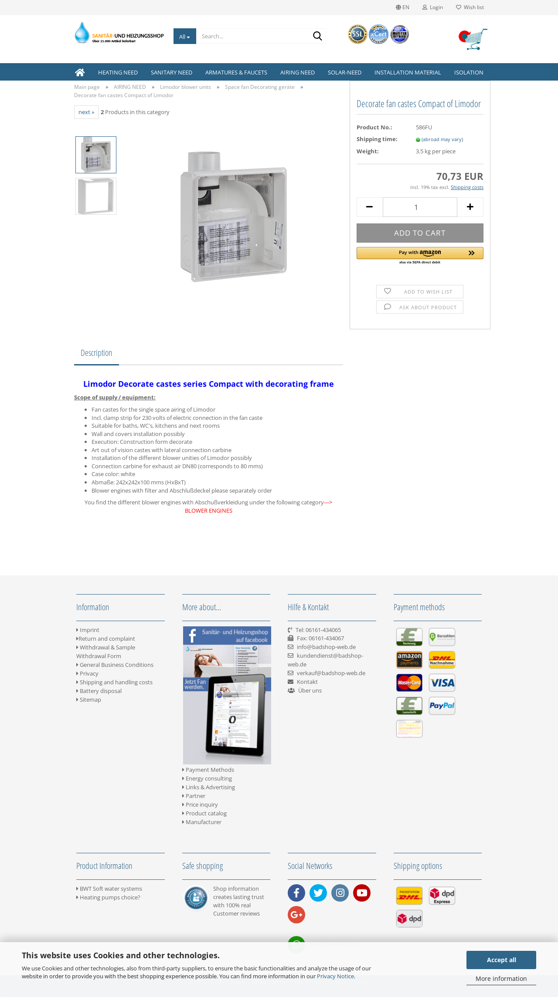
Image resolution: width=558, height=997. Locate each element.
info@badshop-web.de (326, 647)
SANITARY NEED (171, 72)
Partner (193, 796)
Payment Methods (208, 770)
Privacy (87, 673)
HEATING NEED (118, 72)
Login (432, 7)
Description (96, 352)
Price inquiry (200, 804)
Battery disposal (99, 691)
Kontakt (307, 682)
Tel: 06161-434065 (318, 630)
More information (501, 978)
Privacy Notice (335, 976)
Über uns (310, 690)
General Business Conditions (114, 665)
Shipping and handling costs (114, 682)
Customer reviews (236, 913)
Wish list (470, 7)
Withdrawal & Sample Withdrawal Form (105, 651)
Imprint (87, 630)
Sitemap (88, 699)
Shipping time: (377, 139)
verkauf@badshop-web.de (331, 673)
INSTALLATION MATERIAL (407, 72)
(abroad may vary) (442, 139)
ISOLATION (468, 72)
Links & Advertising (208, 787)
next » (86, 112)
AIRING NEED (297, 72)
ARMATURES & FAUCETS (236, 72)
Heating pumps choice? (108, 897)
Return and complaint (105, 638)
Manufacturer (201, 822)
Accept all (501, 960)
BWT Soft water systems (109, 888)
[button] (420, 256)
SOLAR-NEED (344, 72)
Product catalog (204, 813)
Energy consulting (207, 778)
